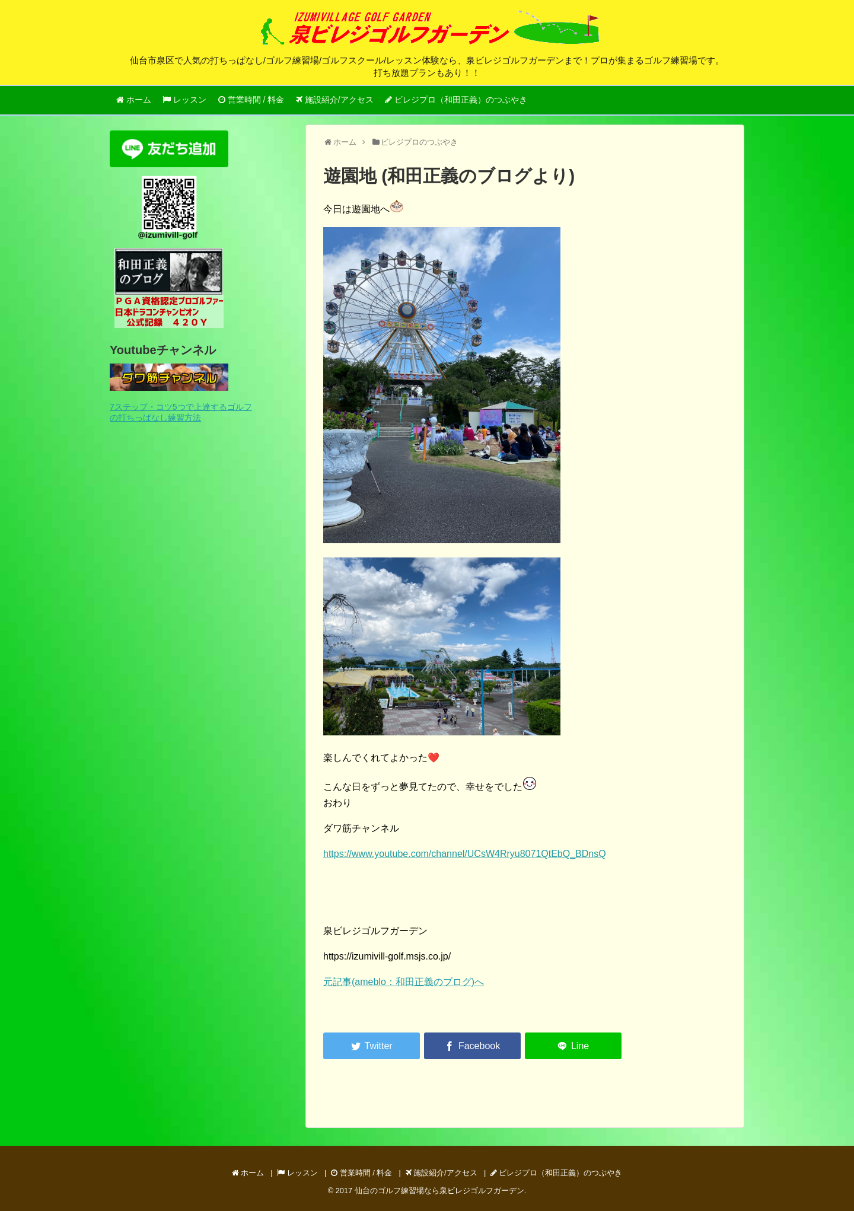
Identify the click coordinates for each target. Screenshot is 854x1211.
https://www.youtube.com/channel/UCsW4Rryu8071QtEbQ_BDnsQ (464, 854)
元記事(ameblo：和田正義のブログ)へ (403, 982)
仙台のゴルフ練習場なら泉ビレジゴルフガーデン (439, 1190)
